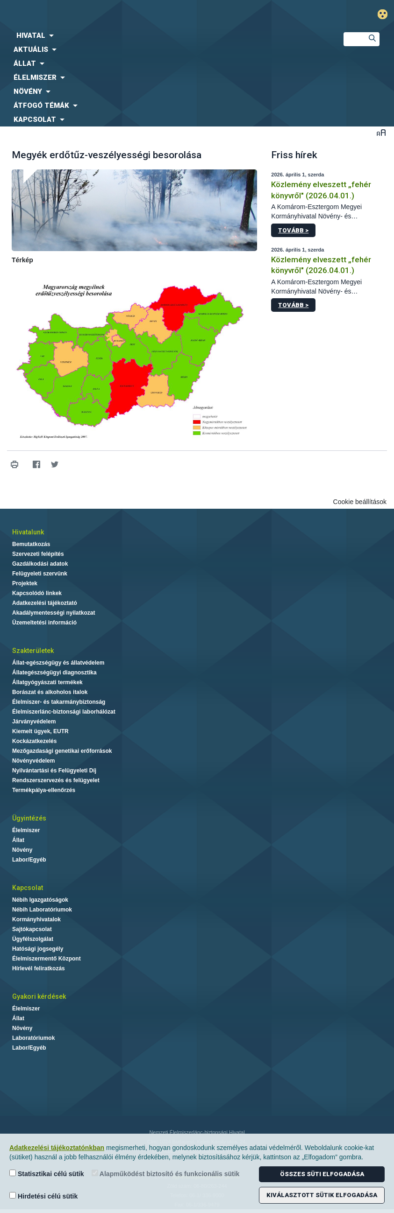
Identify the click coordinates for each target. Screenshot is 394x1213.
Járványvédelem (34, 721)
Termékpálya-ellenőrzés (43, 790)
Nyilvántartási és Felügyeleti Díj (54, 770)
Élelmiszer (26, 830)
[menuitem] (164, 35)
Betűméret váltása (381, 132)
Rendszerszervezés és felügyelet (56, 780)
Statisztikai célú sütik (46, 1174)
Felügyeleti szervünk (39, 573)
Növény (22, 850)
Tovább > (293, 230)
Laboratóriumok (33, 1038)
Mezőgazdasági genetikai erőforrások (62, 751)
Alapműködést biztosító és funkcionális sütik (166, 1174)
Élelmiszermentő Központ (46, 958)
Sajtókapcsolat (32, 929)
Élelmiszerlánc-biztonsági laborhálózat (63, 711)
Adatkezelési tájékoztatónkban (56, 1147)
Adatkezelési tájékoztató (44, 603)
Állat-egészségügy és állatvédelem (58, 662)
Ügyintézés (29, 818)
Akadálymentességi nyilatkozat (53, 613)
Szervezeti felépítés (38, 554)
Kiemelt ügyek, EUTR (40, 731)
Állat (18, 840)
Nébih (131, 15)
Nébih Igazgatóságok (40, 900)
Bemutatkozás (31, 544)
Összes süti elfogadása (322, 1174)
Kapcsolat (27, 887)
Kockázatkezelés (34, 741)
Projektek (24, 583)
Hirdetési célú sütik (43, 1196)
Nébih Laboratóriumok (42, 909)
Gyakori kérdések (39, 996)
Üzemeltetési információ (44, 622)
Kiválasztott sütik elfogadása (321, 1195)
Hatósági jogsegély (37, 949)
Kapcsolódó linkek (37, 593)
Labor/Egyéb (29, 859)
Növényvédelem (33, 760)
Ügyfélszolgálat (32, 939)
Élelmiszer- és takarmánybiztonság (58, 702)
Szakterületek (33, 650)
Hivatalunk (28, 532)
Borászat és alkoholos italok (49, 692)
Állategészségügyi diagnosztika (54, 672)
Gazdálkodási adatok (40, 564)
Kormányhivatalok (36, 919)
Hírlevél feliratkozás (38, 968)
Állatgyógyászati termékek (47, 682)
